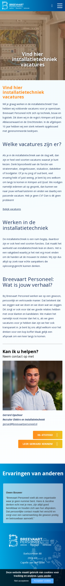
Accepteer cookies (42, 581)
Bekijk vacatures (12, 209)
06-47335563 (45, 435)
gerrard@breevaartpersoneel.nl (20, 424)
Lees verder (44, 575)
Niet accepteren (21, 581)
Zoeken (52, 6)
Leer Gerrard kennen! (38, 443)
